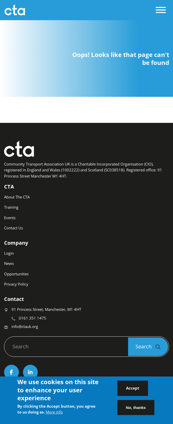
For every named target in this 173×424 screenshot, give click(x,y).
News (9, 263)
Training (11, 207)
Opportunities (16, 273)
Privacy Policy (16, 284)
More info (54, 414)
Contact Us (13, 227)
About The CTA (17, 196)
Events (10, 217)
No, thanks (136, 410)
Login (9, 253)
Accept (132, 390)
